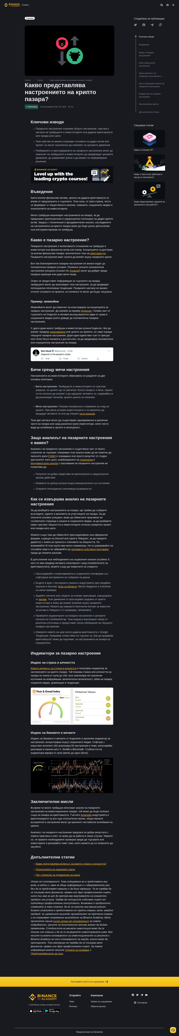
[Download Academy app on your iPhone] (36, 1011)
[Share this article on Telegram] (152, 24)
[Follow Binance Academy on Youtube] (146, 995)
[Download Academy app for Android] (52, 1011)
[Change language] (168, 5)
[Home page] (12, 5)
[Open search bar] (161, 5)
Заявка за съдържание (101, 1001)
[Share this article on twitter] (135, 24)
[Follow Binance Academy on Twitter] (137, 995)
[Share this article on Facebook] (143, 24)
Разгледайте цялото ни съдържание (89, 981)
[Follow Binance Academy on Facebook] (133, 995)
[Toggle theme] (173, 4)
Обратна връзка (98, 1006)
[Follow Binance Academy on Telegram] (142, 995)
